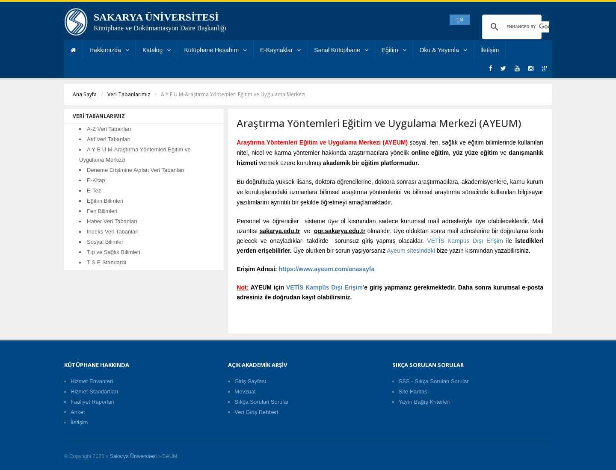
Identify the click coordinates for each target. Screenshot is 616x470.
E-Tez (94, 190)
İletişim (489, 50)
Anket (78, 412)
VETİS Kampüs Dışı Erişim (465, 240)
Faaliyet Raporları (93, 402)
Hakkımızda (109, 50)
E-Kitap (96, 180)
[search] (527, 27)
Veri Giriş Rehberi (256, 412)
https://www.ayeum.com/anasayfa (327, 269)
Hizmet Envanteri (92, 381)
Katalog (156, 50)
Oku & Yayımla (443, 50)
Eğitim (394, 50)
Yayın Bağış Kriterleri (424, 402)
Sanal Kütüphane (341, 50)
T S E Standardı (106, 262)
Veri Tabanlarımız (128, 94)
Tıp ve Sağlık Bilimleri (113, 252)
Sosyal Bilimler (105, 242)
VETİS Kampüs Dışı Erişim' (325, 287)
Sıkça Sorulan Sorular (261, 402)
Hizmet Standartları (94, 391)
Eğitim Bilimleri (105, 201)
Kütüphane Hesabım (215, 50)
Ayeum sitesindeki (411, 250)
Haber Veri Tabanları (112, 221)
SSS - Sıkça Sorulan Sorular (434, 381)
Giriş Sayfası (250, 381)
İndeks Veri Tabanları (113, 231)
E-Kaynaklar (280, 50)
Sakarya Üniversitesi (133, 456)
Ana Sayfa (85, 94)
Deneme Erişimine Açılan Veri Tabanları (135, 170)
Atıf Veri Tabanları (108, 139)
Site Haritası (414, 391)
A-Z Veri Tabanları (109, 129)
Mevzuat (244, 391)
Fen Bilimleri (102, 211)
